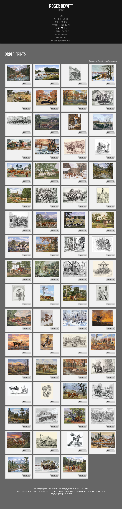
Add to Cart (26, 84)
